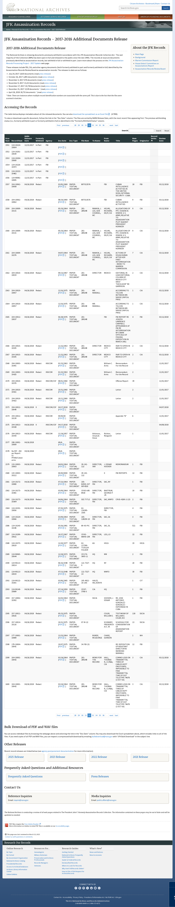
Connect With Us (87, 884)
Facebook (75, 888)
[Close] (172, 884)
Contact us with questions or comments (19, 837)
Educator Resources (87, 17)
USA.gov (118, 897)
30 (82, 125)
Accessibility (67, 897)
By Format (10, 855)
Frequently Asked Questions (25, 776)
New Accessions (96, 855)
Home (8, 29)
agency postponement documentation (58, 751)
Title (118, 140)
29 (79, 125)
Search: (125, 130)
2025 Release (16, 756)
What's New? (96, 848)
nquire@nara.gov (21, 800)
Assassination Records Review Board (150, 69)
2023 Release (57, 756)
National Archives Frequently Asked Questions (72, 856)
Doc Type (73, 140)
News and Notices (96, 852)
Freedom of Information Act (94, 897)
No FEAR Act (109, 897)
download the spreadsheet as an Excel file (90, 114)
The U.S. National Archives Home (37, 7)
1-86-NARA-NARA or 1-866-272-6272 (87, 903)
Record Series (154, 138)
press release (44, 74)
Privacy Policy (78, 897)
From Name (106, 139)
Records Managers (41, 863)
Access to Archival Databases (17, 867)
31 (86, 125)
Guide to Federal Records (71, 860)
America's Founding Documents (155, 17)
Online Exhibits (12, 874)
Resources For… (42, 848)
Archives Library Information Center (17, 870)
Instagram (83, 888)
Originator (144, 140)
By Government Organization (17, 858)
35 (100, 125)
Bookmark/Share (152, 3)
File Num (85, 140)
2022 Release (99, 756)
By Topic (10, 852)
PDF (60, 147)
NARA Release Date (28, 138)
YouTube (91, 888)
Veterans (37, 866)
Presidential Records (14, 864)
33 (93, 125)
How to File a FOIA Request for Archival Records (73, 872)
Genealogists (39, 852)
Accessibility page (62, 826)
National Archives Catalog (16, 861)
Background (140, 57)
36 (103, 125)
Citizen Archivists (137, 3)
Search (165, 8)
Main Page (139, 54)
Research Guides (70, 848)
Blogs (95, 888)
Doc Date (62, 140)
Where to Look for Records (72, 866)
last (116, 125)
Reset (167, 131)
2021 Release (140, 756)
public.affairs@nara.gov (106, 800)
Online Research (15, 848)
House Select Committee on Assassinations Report (147, 64)
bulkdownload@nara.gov (102, 736)
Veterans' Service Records (53, 17)
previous (65, 125)
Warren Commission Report (146, 60)
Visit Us (121, 17)
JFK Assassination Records (40, 29)
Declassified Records (70, 863)
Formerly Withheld (40, 139)
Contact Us (165, 3)
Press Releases (100, 776)
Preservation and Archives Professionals (43, 859)
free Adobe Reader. (32, 824)
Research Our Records (19, 17)
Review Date (162, 139)
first (59, 125)
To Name (96, 140)
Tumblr (87, 888)
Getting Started (67, 852)
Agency (49, 140)
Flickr (99, 888)
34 (96, 125)
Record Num (17, 140)
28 (75, 125)
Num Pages (135, 139)
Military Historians (40, 855)
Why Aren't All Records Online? (73, 868)
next (111, 125)
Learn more (153, 903)
